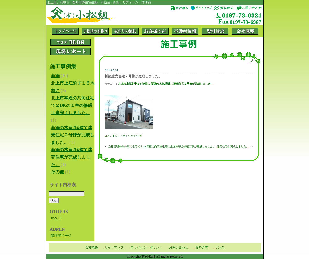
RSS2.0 (56, 218)
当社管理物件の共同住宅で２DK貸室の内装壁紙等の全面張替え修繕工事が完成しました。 (161, 146)
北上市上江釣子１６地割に (134, 83)
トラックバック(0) (131, 135)
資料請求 (201, 247)
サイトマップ (114, 247)
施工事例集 (63, 66)
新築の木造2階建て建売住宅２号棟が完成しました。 (182, 83)
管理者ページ (61, 235)
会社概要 (91, 247)
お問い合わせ (178, 247)
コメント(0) (111, 135)
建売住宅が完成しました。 (233, 146)
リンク (219, 247)
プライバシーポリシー (146, 247)
